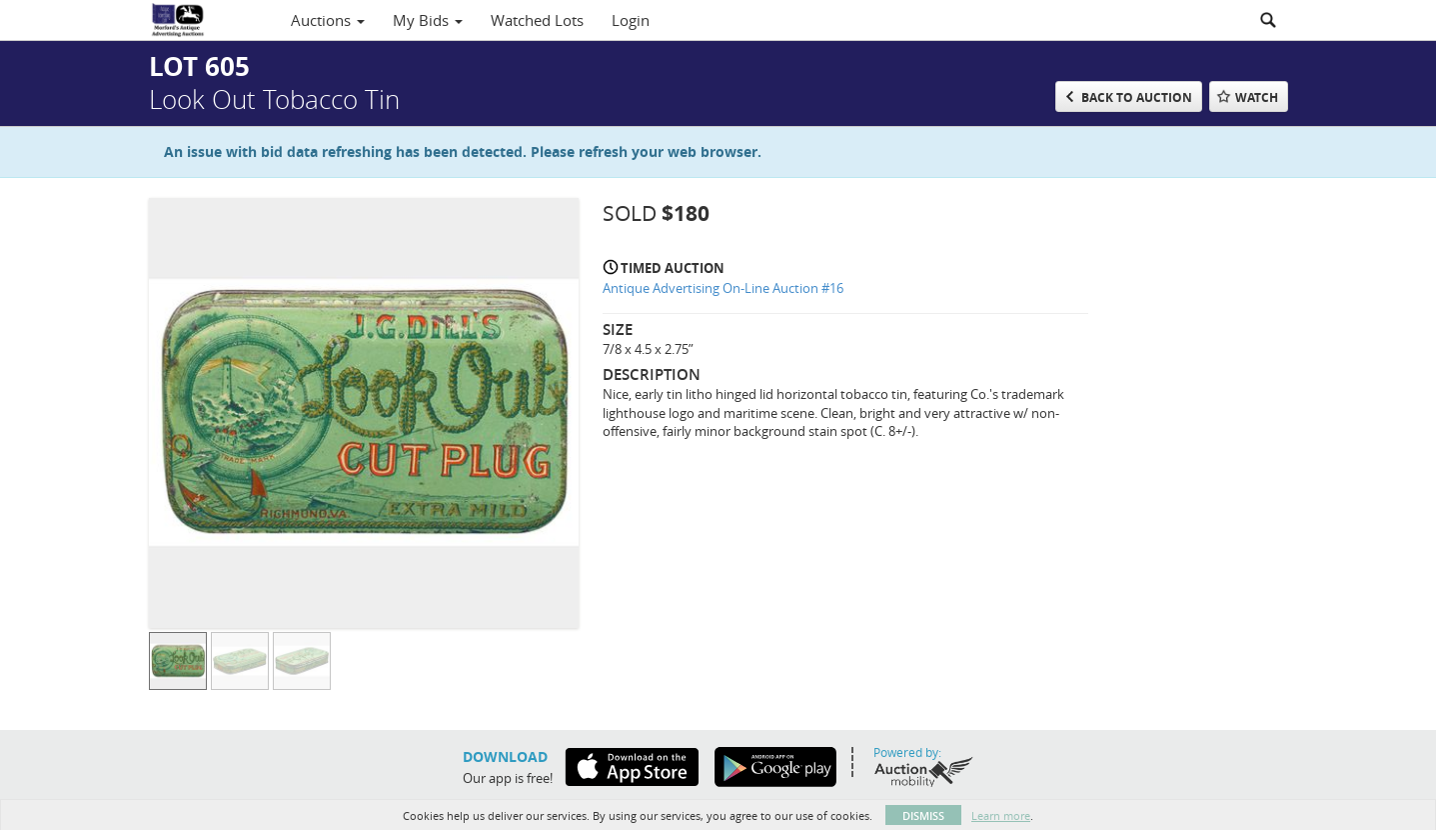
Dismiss (923, 815)
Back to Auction (1136, 97)
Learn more (1000, 815)
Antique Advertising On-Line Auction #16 (723, 288)
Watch (1256, 97)
